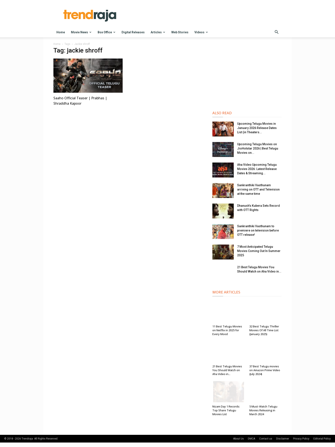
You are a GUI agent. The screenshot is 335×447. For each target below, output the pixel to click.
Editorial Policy (322, 438)
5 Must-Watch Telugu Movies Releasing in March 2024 (263, 410)
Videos (201, 32)
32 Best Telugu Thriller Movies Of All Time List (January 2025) (264, 330)
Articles (158, 32)
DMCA (251, 438)
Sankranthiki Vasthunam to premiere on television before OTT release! (258, 230)
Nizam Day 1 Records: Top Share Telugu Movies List (226, 410)
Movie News (81, 32)
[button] (276, 33)
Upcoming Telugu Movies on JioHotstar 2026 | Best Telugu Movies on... (257, 148)
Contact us (265, 438)
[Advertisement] (247, 75)
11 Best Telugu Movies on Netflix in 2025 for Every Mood (227, 330)
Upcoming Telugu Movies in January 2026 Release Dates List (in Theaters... (257, 128)
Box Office (106, 32)
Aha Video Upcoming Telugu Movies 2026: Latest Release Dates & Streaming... (257, 169)
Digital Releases (133, 32)
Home (60, 32)
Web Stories (179, 32)
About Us (238, 438)
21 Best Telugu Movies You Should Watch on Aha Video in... (227, 370)
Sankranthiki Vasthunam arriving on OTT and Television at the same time (258, 189)
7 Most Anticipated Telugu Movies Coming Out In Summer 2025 (259, 251)
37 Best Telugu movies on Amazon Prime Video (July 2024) (264, 370)
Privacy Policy (301, 438)
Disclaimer (282, 438)
